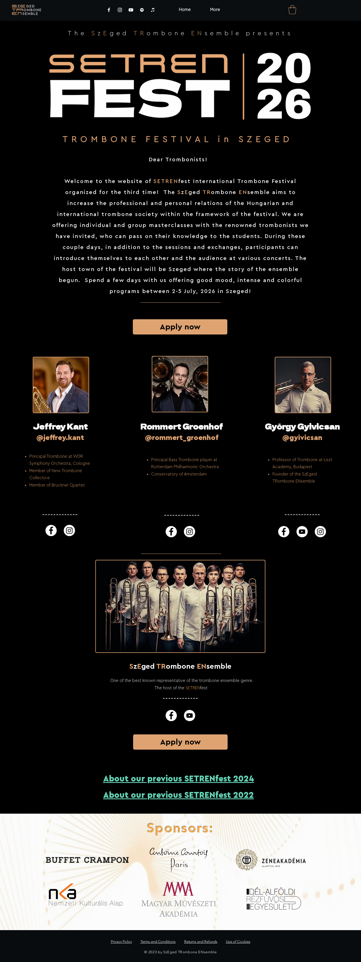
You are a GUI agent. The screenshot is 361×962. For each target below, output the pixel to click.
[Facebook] (109, 10)
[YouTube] (131, 10)
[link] (292, 9)
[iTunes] (153, 10)
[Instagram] (120, 10)
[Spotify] (142, 10)
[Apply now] (180, 326)
